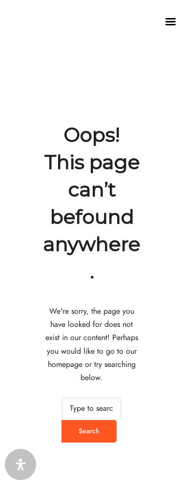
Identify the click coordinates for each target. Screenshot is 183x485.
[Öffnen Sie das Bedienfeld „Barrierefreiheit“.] (20, 464)
